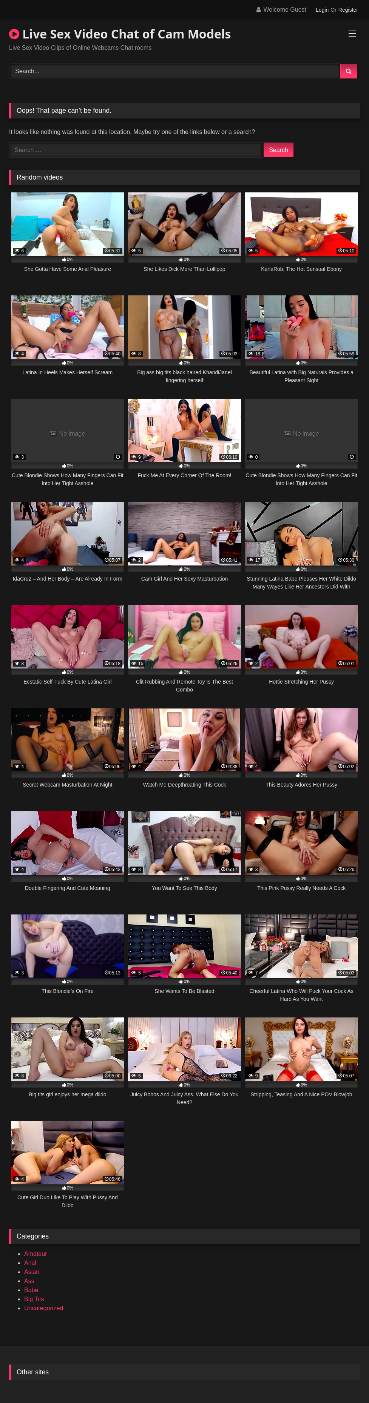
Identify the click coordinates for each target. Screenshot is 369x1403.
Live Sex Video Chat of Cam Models (120, 34)
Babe (31, 1290)
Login (322, 10)
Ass (29, 1281)
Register (348, 10)
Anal (30, 1263)
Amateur (35, 1254)
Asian (31, 1272)
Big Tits (34, 1299)
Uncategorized (43, 1308)
